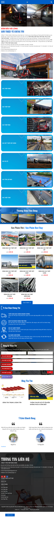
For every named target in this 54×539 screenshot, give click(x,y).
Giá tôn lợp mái (7, 179)
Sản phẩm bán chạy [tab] (34, 227)
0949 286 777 (5, 368)
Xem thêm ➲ (27, 302)
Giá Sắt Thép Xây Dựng (9, 143)
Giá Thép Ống (6, 125)
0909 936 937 (6, 377)
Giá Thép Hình (6, 88)
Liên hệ (11, 252)
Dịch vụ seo (27, 508)
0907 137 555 (5, 360)
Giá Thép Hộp (6, 107)
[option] (27, 316)
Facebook (3, 446)
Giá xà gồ (5, 161)
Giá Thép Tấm (6, 197)
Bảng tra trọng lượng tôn (12, 402)
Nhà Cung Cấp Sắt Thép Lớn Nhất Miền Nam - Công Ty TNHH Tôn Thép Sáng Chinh (24, 506)
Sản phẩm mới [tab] (17, 227)
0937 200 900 (5, 364)
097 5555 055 (5, 356)
